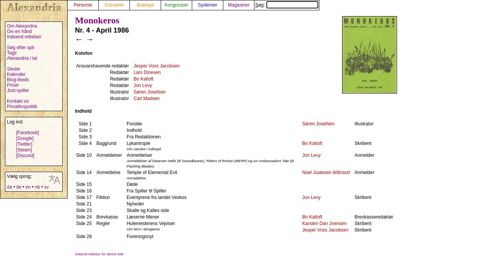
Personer (83, 5)
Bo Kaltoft (143, 79)
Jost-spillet (18, 90)
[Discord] (25, 155)
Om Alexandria (22, 26)
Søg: (286, 5)
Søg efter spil (20, 47)
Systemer (208, 5)
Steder (13, 69)
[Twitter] (24, 144)
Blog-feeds (18, 79)
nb (37, 187)
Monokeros (97, 20)
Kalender (16, 74)
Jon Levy (142, 85)
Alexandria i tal (22, 58)
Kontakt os (18, 101)
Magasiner (238, 5)
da (9, 187)
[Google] (24, 138)
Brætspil (145, 5)
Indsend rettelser (24, 36)
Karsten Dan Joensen (324, 223)
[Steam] (24, 150)
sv (46, 187)
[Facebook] (27, 132)
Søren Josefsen (149, 92)
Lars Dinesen (147, 72)
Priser (13, 85)
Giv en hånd (19, 31)
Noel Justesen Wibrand (326, 172)
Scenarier (114, 5)
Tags (12, 53)
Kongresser (176, 5)
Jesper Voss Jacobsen (156, 66)
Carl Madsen (146, 98)
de (18, 187)
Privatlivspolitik (22, 106)
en (27, 187)
